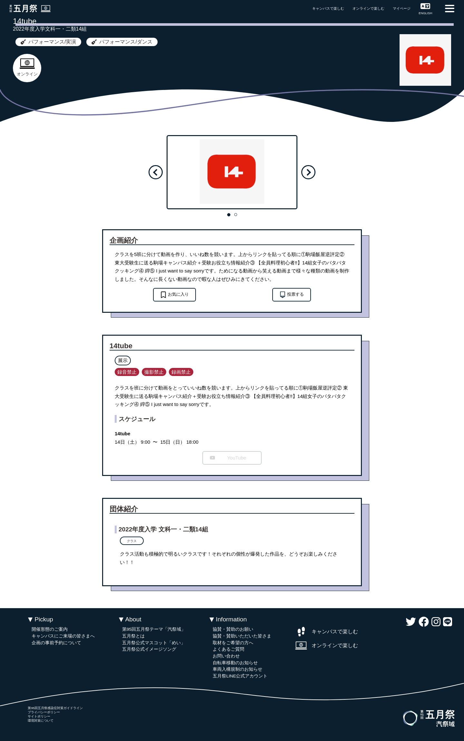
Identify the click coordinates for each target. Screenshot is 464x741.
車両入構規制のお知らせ (237, 669)
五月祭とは (133, 636)
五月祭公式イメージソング (149, 649)
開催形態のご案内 (50, 629)
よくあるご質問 (228, 649)
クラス (132, 541)
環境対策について (40, 720)
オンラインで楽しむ (368, 8)
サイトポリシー (39, 716)
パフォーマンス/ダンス (122, 41)
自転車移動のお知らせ (235, 662)
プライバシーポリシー (44, 712)
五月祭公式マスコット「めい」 (153, 642)
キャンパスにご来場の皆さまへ (63, 636)
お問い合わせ (226, 656)
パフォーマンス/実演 (48, 41)
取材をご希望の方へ (233, 642)
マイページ (402, 8)
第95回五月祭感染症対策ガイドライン (55, 708)
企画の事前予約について (56, 642)
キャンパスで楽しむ (328, 8)
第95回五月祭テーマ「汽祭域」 (154, 629)
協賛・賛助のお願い (233, 629)
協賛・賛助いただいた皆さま (242, 636)
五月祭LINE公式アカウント (240, 676)
